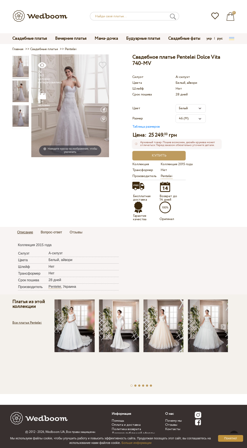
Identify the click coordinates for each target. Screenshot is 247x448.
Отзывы (171, 424)
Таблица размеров (146, 126)
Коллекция (140, 164)
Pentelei (167, 176)
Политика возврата (126, 429)
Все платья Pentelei (27, 322)
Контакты (172, 429)
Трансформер (142, 170)
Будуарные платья (143, 38)
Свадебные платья (29, 38)
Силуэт (138, 77)
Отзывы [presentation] (76, 232)
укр (209, 38)
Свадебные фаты (184, 38)
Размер (137, 118)
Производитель (144, 176)
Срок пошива (142, 94)
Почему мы (173, 420)
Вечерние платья (70, 38)
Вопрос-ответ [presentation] (51, 232)
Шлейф (138, 89)
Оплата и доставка (126, 424)
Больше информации (137, 443)
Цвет (136, 108)
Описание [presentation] (25, 232)
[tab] (25, 232)
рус (220, 38)
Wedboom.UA (55, 432)
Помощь (118, 420)
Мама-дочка (106, 38)
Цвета (137, 83)
